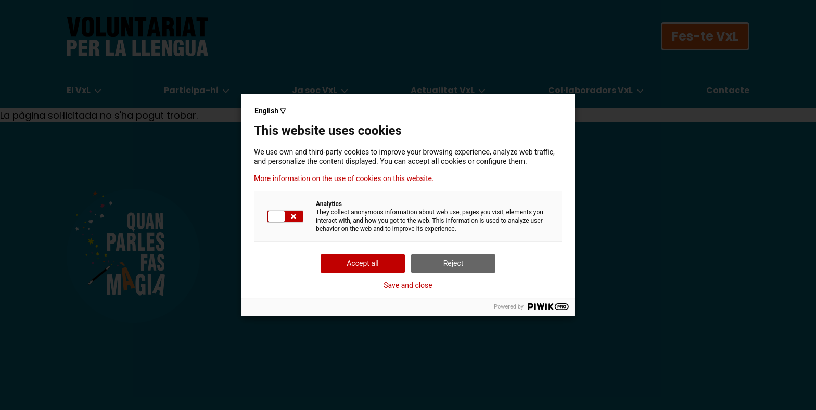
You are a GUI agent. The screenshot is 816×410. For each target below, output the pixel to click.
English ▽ (270, 111)
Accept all (363, 263)
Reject (453, 263)
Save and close (408, 285)
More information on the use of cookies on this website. (344, 178)
